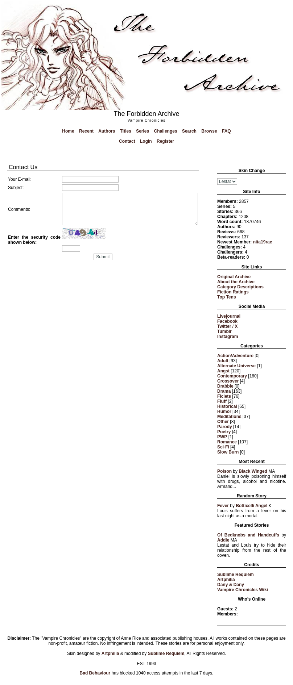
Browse (209, 131)
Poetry (224, 431)
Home (68, 131)
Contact (127, 141)
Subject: (16, 187)
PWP (222, 436)
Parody (224, 426)
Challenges (165, 131)
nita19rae (262, 242)
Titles (125, 131)
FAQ (226, 131)
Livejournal (228, 316)
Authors (106, 131)
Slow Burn (228, 452)
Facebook (227, 321)
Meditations (229, 416)
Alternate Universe (236, 365)
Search (189, 131)
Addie (223, 540)
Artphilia (226, 579)
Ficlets (224, 396)
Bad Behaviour (95, 673)
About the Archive (236, 281)
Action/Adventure (235, 355)
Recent (86, 131)
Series (142, 131)
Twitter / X (227, 326)
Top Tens (226, 297)
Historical (227, 406)
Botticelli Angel (251, 505)
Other (223, 421)
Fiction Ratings (233, 292)
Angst (223, 370)
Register (165, 141)
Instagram (227, 336)
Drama (224, 391)
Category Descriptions (240, 286)
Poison (224, 471)
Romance (227, 441)
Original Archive (234, 276)
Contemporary (232, 376)
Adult (222, 360)
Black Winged (253, 471)
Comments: (19, 209)
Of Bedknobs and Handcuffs (248, 535)
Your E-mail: (20, 179)
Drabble (225, 386)
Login (146, 141)
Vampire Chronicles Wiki (242, 589)
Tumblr (224, 331)
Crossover (228, 381)
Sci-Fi (223, 447)
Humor (224, 411)
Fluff (222, 401)
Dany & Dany (230, 584)
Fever (223, 505)
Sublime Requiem (235, 574)
